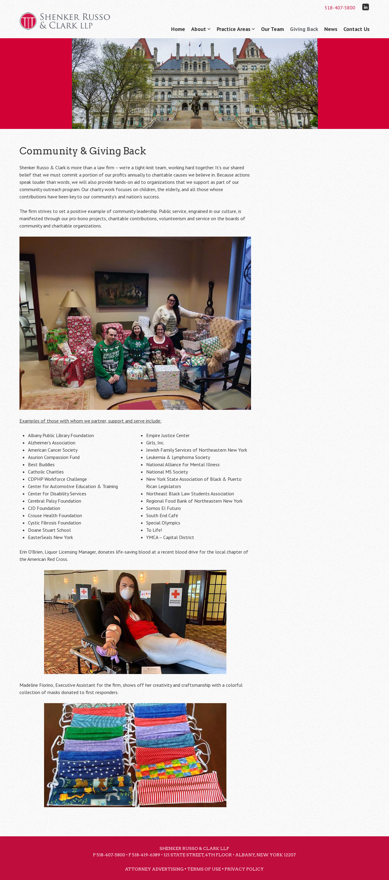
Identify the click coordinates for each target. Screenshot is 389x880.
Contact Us (356, 28)
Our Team (272, 28)
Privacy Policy (244, 869)
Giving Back (304, 28)
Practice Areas (233, 28)
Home (178, 28)
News (330, 28)
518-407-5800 (340, 8)
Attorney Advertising (154, 869)
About (198, 28)
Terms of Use (204, 869)
